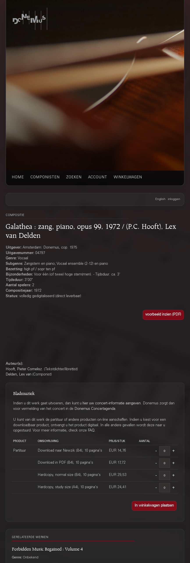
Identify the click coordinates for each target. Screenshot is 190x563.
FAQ (91, 431)
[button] (163, 315)
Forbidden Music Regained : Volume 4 (47, 548)
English (160, 199)
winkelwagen (128, 177)
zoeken (74, 177)
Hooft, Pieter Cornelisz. (24, 369)
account (97, 177)
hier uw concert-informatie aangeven (112, 403)
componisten (45, 177)
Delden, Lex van (18, 375)
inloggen (174, 199)
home (18, 177)
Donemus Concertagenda (95, 409)
